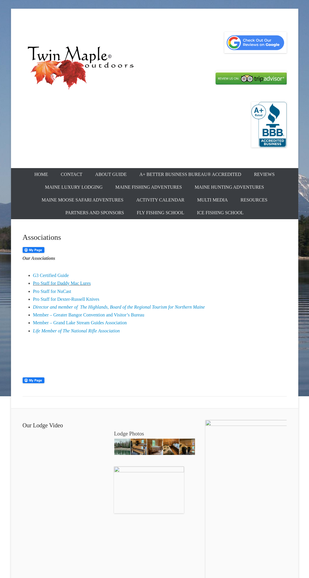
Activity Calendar (160, 199)
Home (41, 174)
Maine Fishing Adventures (148, 187)
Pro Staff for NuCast (52, 291)
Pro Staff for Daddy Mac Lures (62, 283)
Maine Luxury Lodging (74, 187)
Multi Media (212, 199)
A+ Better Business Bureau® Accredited (190, 174)
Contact (71, 174)
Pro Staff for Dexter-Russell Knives (66, 299)
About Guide (111, 174)
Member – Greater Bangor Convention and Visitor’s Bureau (88, 314)
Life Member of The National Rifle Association (76, 330)
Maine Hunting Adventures (229, 187)
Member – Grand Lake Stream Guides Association (80, 322)
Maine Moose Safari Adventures (82, 199)
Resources (254, 199)
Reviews (264, 174)
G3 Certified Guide (51, 275)
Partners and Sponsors (94, 212)
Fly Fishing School (160, 212)
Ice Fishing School (220, 212)
